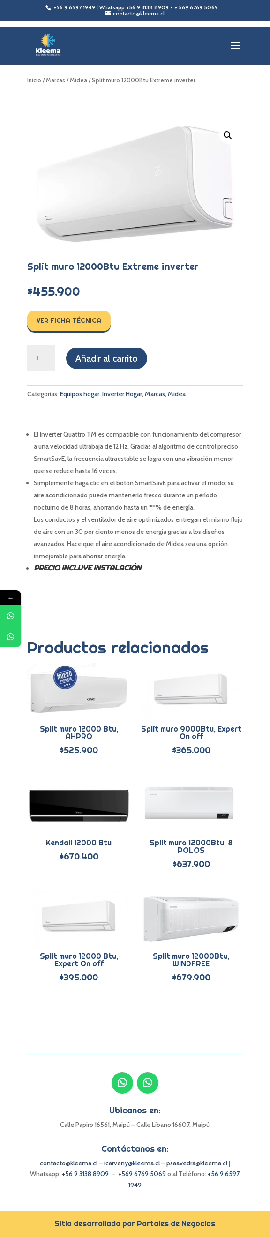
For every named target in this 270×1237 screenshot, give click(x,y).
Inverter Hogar (122, 394)
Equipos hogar (79, 394)
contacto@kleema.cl (69, 1163)
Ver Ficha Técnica (69, 320)
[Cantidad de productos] (41, 358)
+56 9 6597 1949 (75, 7)
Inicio (34, 80)
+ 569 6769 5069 (196, 7)
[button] (227, 135)
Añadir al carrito (106, 358)
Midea (78, 80)
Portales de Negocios (176, 1223)
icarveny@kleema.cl (132, 1163)
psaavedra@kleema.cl (196, 1163)
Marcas (55, 80)
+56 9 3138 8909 (147, 7)
